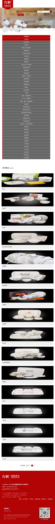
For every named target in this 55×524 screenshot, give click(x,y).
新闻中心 (35, 14)
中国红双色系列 (26, 53)
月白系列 (26, 149)
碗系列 (26, 87)
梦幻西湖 (26, 132)
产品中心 (21, 14)
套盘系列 (26, 59)
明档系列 (26, 61)
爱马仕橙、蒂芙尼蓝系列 (26, 123)
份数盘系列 (26, 84)
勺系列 (26, 92)
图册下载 (28, 14)
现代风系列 (26, 115)
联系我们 (42, 14)
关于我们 (13, 14)
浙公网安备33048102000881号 (10, 489)
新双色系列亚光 (26, 109)
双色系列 (26, 104)
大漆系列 (26, 146)
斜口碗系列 (26, 90)
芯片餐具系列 (26, 121)
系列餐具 (26, 39)
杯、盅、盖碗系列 (26, 98)
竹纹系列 (26, 56)
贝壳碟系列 (26, 81)
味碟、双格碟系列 (26, 95)
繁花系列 (26, 129)
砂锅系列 (26, 135)
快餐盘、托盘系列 (26, 76)
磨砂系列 (26, 70)
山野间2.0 (26, 44)
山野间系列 (26, 42)
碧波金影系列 (26, 67)
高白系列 (26, 152)
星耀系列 (26, 138)
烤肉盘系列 (26, 73)
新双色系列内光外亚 (26, 112)
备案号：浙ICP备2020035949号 (9, 486)
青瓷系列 (26, 155)
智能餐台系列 (26, 118)
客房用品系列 (26, 107)
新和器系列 (26, 50)
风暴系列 (26, 126)
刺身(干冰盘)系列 (26, 47)
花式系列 (26, 140)
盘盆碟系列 (26, 78)
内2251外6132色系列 (26, 64)
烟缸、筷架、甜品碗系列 (26, 101)
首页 (7, 14)
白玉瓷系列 (26, 157)
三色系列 (26, 143)
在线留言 (49, 14)
